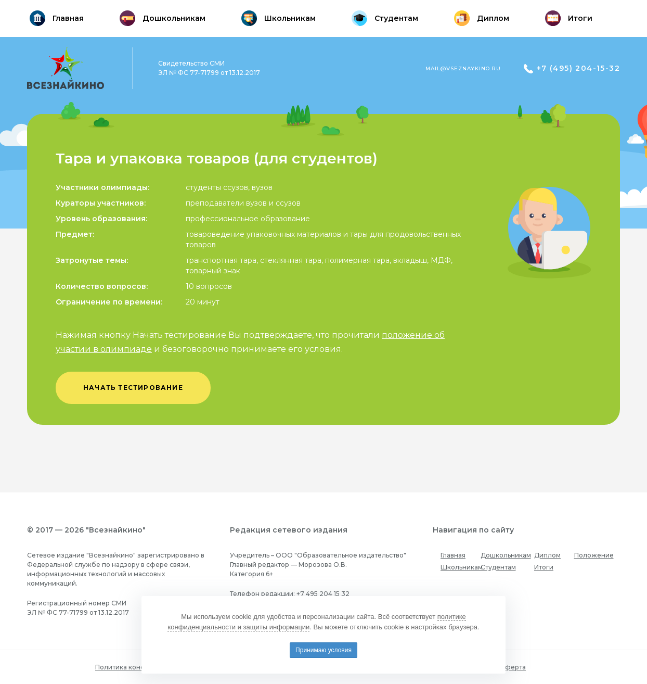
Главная (453, 555)
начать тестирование (133, 387)
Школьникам (462, 567)
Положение (594, 555)
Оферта (512, 667)
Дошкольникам (506, 555)
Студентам (498, 567)
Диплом (547, 555)
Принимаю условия (323, 650)
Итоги (543, 567)
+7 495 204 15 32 (323, 594)
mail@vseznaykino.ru (463, 68)
